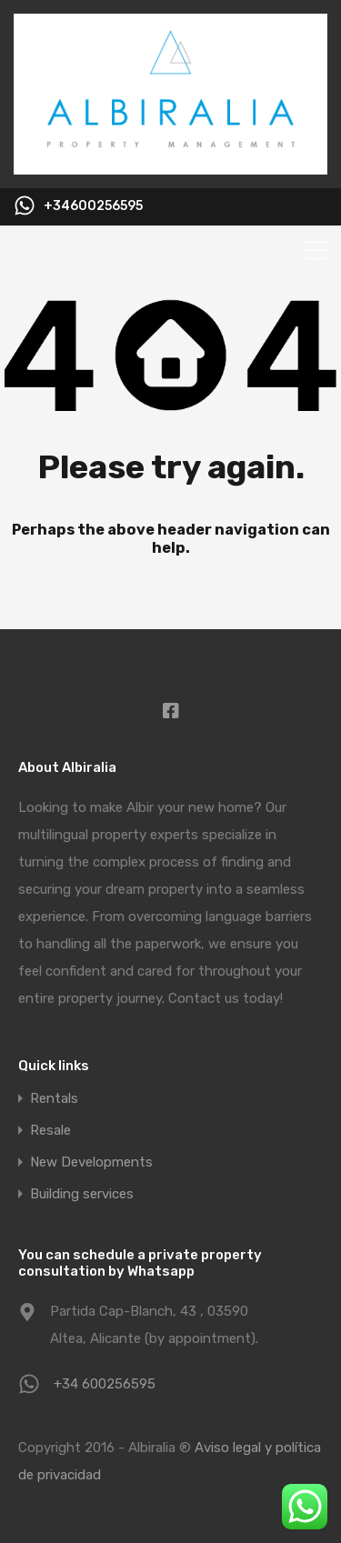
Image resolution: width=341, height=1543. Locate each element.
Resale (50, 1130)
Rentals (54, 1099)
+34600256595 (93, 206)
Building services (82, 1194)
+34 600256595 (104, 1384)
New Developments (91, 1162)
